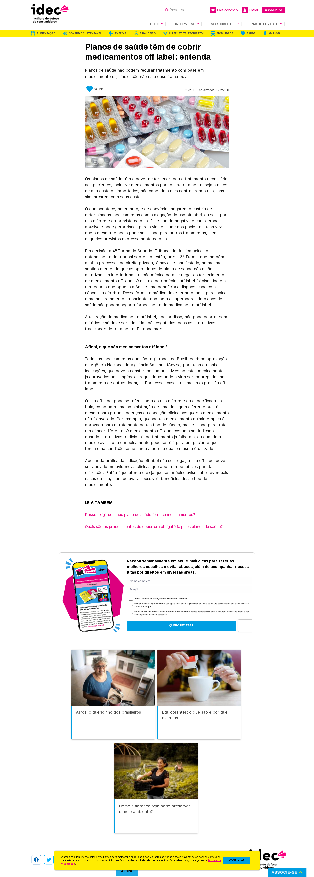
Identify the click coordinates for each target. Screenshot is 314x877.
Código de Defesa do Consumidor (181, 817)
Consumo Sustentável (85, 33)
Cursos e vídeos (168, 822)
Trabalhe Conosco (42, 843)
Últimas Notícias (104, 822)
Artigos (98, 833)
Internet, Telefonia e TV (186, 33)
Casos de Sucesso (170, 849)
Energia (120, 33)
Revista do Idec (104, 827)
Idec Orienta (165, 833)
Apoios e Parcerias (42, 827)
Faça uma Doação (234, 822)
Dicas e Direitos (168, 827)
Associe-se (274, 10)
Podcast (99, 849)
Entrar (250, 10)
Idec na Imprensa (105, 817)
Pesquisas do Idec (170, 838)
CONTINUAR (236, 860)
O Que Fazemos (40, 822)
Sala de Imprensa (41, 838)
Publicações (101, 838)
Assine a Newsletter (107, 843)
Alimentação (46, 33)
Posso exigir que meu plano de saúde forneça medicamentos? (144, 514)
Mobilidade (225, 33)
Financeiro (148, 33)
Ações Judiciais (168, 843)
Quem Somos (38, 817)
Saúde (251, 33)
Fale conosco (224, 10)
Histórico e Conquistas (45, 833)
